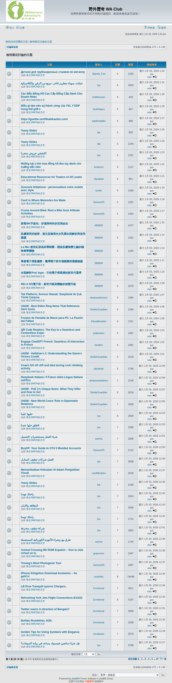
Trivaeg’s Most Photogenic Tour (41, 563)
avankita (98, 576)
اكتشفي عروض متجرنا (33, 153)
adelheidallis (99, 121)
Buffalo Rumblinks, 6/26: (36, 620)
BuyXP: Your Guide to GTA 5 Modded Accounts (51, 448)
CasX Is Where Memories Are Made (43, 200)
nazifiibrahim (99, 473)
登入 (10, 27)
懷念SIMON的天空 (35, 75)
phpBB (74, 678)
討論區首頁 (12, 47)
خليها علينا (26, 414)
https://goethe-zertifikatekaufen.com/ (44, 119)
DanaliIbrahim (98, 321)
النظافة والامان (29, 505)
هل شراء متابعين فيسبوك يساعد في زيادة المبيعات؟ (50, 643)
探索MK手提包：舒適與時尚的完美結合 (44, 223)
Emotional (98, 588)
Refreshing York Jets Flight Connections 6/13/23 (51, 597)
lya (98, 85)
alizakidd (99, 179)
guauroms (98, 553)
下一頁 (163, 659)
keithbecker (98, 97)
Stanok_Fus (98, 73)
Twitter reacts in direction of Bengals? (45, 609)
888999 (99, 225)
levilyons (98, 167)
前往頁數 (132, 659)
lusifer (98, 190)
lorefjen (99, 345)
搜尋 (162, 27)
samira (98, 438)
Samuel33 (98, 202)
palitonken (98, 333)
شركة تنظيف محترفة (33, 528)
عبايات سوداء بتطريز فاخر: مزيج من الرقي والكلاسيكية (51, 83)
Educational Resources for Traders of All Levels (51, 177)
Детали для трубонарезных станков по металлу (53, 72)
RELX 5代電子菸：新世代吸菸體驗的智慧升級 (48, 284)
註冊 (20, 27)
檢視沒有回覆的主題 (17, 41)
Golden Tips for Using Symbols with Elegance (50, 632)
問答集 (149, 27)
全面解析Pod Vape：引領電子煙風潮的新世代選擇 (51, 272)
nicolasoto (98, 633)
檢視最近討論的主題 (41, 41)
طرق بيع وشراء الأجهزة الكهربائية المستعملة (46, 539)
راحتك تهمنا (27, 494)
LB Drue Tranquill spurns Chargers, (43, 586)
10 (157, 659)
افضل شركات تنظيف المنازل (37, 459)
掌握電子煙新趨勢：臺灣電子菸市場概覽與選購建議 (52, 261)
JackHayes (99, 109)
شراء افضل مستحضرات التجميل (39, 436)
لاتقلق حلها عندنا (30, 425)
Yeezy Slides (29, 130)
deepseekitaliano (99, 380)
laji (98, 132)
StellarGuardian (98, 309)
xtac (149, 77)
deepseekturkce (99, 297)
